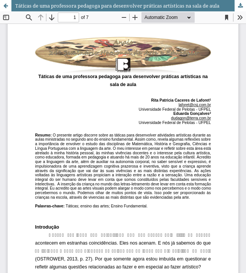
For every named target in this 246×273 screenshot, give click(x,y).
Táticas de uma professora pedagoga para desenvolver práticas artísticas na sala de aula (117, 5)
